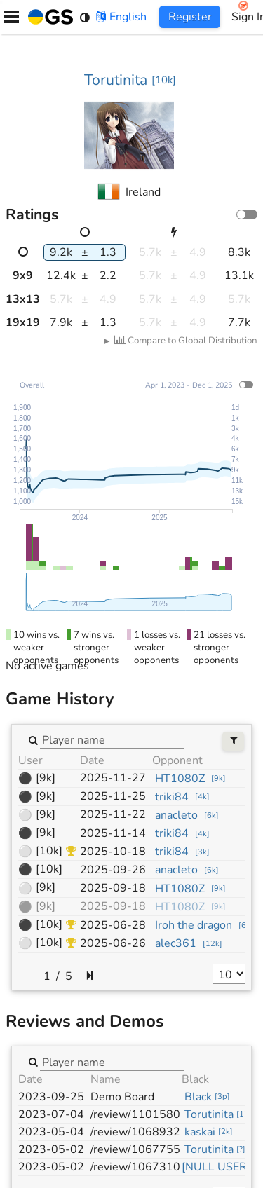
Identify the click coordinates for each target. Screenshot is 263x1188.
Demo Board (122, 1097)
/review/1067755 (135, 1149)
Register (190, 17)
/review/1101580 (135, 1114)
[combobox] (112, 739)
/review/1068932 (135, 1132)
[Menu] (11, 17)
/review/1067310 (135, 1167)
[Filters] (233, 741)
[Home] (47, 16)
